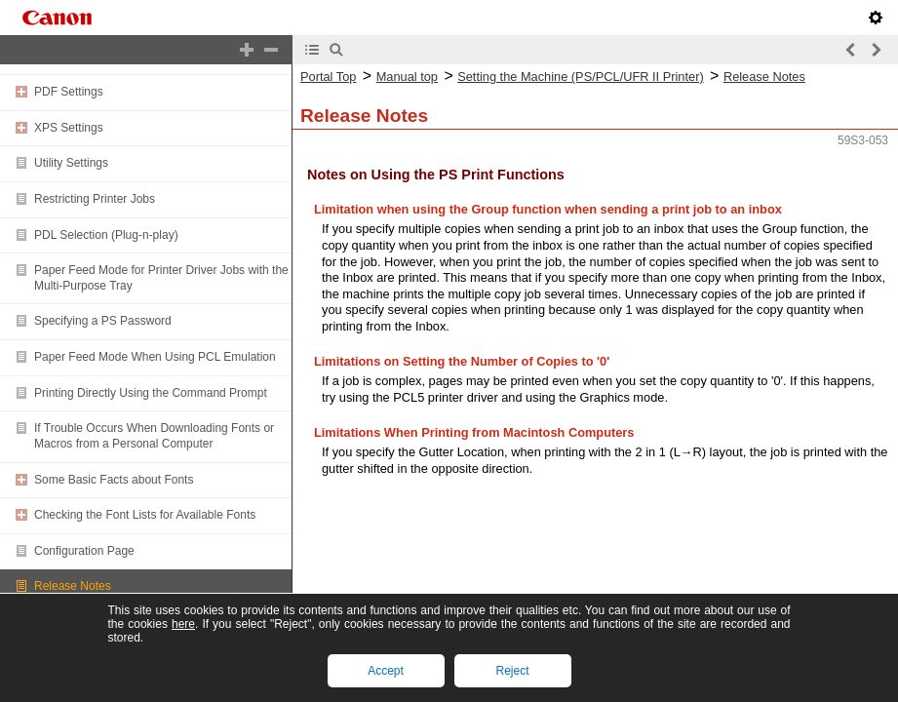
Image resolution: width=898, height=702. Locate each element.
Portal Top (328, 76)
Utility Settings (71, 163)
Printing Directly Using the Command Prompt (150, 393)
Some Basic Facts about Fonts (113, 480)
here (183, 624)
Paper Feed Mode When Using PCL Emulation (155, 357)
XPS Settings (68, 128)
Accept (386, 671)
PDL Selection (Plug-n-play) (106, 235)
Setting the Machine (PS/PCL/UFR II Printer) (580, 76)
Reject (511, 671)
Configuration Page (84, 551)
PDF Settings (68, 91)
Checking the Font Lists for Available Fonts (144, 515)
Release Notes (72, 586)
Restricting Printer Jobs (94, 199)
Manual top (407, 76)
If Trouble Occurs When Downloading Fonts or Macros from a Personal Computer (154, 435)
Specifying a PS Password (103, 321)
